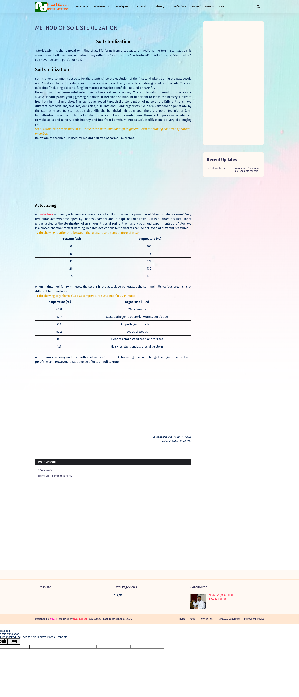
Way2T (53, 619)
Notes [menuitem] (195, 6)
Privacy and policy (254, 619)
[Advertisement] (113, 171)
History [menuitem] (159, 6)
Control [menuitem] (141, 6)
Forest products (216, 168)
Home (182, 619)
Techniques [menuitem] (121, 6)
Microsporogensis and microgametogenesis (247, 169)
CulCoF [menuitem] (223, 6)
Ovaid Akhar (80, 619)
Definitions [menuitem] (179, 6)
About (193, 619)
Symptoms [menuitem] (82, 6)
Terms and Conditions (228, 619)
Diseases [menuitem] (99, 6)
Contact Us (207, 619)
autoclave (46, 214)
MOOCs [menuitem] (209, 6)
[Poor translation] (14, 641)
